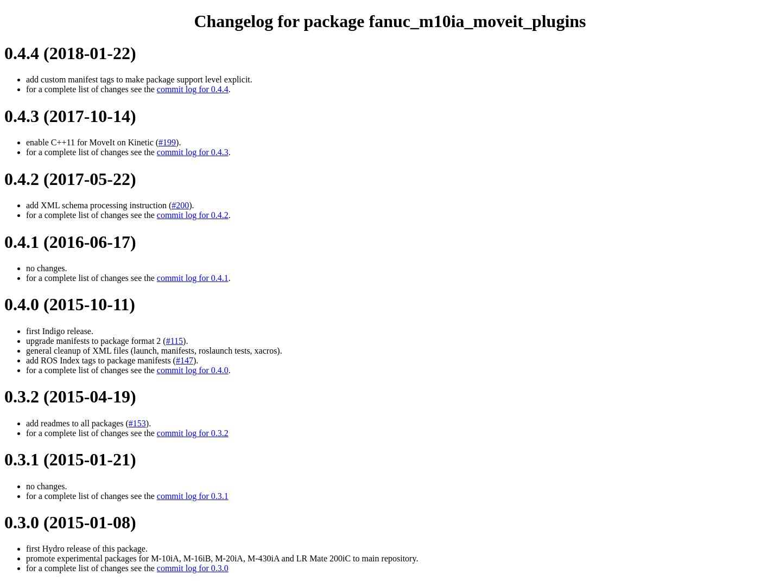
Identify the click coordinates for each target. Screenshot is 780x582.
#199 (167, 142)
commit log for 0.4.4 (193, 89)
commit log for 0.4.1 (193, 278)
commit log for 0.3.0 (193, 568)
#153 (137, 423)
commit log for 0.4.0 (193, 370)
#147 (184, 360)
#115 (174, 341)
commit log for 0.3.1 (193, 496)
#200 (180, 205)
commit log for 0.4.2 (193, 215)
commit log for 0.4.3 (193, 152)
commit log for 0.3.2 (193, 433)
